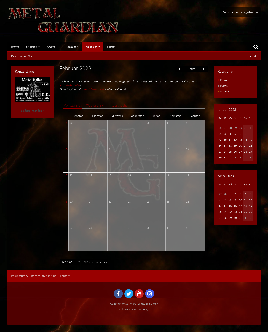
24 (148, 201)
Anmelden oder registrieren (240, 12)
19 (187, 175)
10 (148, 149)
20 (71, 201)
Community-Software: (134, 303)
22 (110, 201)
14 (90, 175)
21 (90, 201)
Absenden (101, 261)
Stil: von (134, 309)
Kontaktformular (70, 85)
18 (168, 175)
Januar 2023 (227, 109)
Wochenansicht (96, 105)
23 (129, 201)
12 (187, 149)
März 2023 (226, 176)
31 (90, 123)
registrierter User (93, 89)
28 (90, 228)
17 (148, 175)
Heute (191, 69)
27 (71, 228)
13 (71, 175)
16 (129, 175)
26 (187, 201)
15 (110, 175)
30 (71, 123)
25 (168, 201)
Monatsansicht (72, 105)
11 (168, 149)
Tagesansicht (118, 105)
